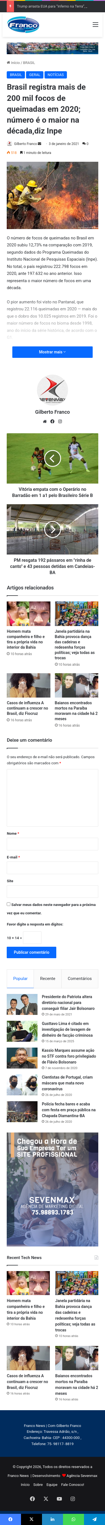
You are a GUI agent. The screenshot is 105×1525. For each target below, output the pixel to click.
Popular (20, 978)
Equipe (51, 1485)
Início (13, 63)
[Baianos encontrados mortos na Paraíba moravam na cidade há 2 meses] (76, 685)
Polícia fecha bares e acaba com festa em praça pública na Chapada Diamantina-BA (68, 1110)
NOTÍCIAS (56, 75)
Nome (13, 833)
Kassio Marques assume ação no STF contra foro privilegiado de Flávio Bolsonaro (69, 1056)
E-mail (13, 857)
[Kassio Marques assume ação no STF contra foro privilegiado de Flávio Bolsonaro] (22, 1058)
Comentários (80, 978)
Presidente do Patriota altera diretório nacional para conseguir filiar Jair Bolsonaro (68, 1003)
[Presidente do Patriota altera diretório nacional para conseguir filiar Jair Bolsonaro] (22, 1004)
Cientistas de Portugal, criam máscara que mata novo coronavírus (67, 1083)
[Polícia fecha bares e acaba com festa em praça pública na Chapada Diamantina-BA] (22, 1111)
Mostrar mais (52, 352)
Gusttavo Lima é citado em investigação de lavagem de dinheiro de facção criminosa (67, 1029)
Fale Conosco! (72, 1485)
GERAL (34, 75)
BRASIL (29, 63)
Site (10, 881)
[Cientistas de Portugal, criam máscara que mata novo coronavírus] (22, 1084)
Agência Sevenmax (82, 1476)
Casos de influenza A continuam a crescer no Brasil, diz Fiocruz (27, 708)
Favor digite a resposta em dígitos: (35, 924)
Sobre (38, 1485)
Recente (47, 978)
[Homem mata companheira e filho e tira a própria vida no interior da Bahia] (28, 613)
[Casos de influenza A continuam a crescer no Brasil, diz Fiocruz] (28, 685)
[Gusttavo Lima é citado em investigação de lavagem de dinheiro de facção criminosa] (22, 1031)
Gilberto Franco (25, 144)
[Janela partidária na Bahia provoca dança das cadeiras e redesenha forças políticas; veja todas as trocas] (76, 613)
